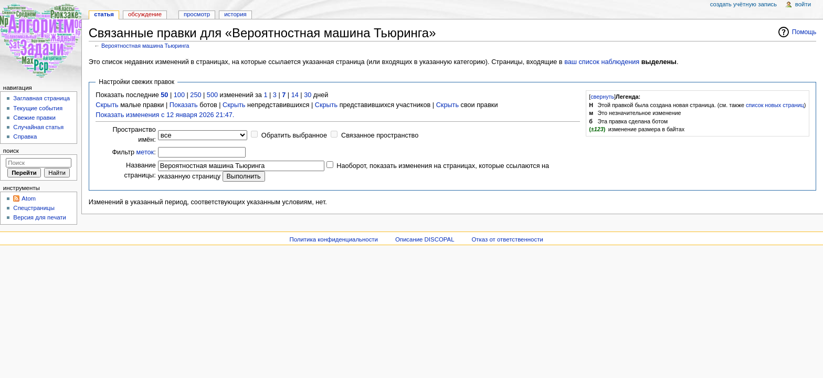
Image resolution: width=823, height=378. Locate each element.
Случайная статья (38, 127)
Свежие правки (34, 117)
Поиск (11, 151)
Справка (25, 136)
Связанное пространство (379, 135)
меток (145, 152)
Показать (184, 105)
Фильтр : (133, 152)
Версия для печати (39, 217)
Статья (104, 14)
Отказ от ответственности (507, 239)
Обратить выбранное (294, 135)
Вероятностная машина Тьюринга (145, 46)
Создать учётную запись (743, 4)
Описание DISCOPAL (425, 239)
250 (195, 95)
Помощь (804, 32)
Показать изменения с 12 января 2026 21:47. (165, 115)
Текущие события (37, 108)
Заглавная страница (41, 98)
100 (179, 95)
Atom (29, 198)
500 (212, 95)
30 (307, 95)
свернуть (602, 96)
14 (295, 95)
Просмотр (197, 14)
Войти (803, 4)
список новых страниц (775, 105)
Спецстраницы (34, 208)
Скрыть (107, 105)
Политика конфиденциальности (333, 239)
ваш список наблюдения (601, 62)
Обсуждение (145, 14)
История (235, 14)
